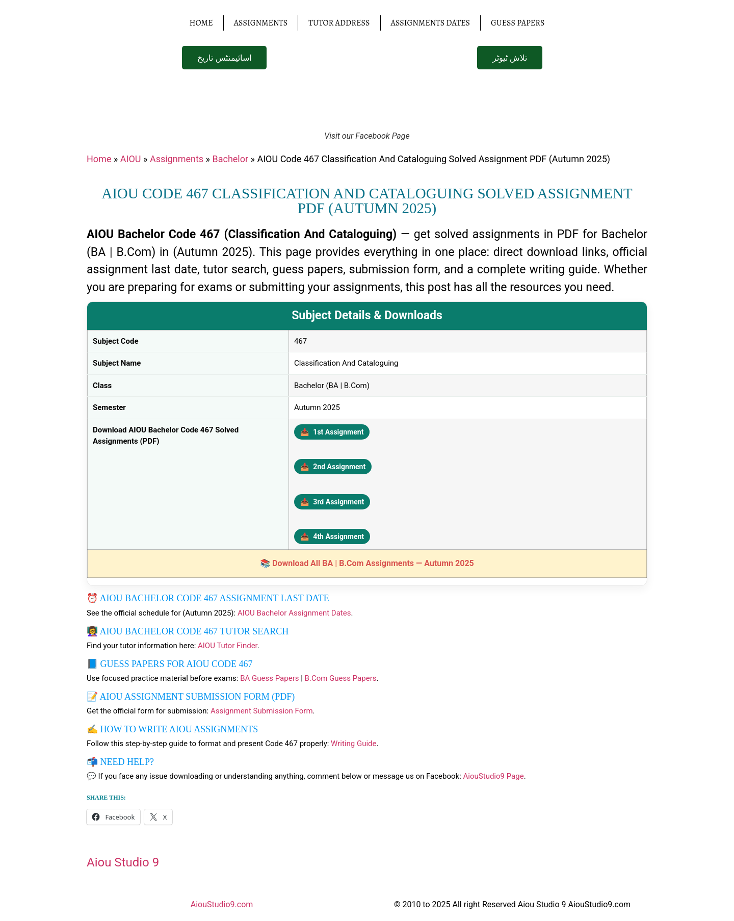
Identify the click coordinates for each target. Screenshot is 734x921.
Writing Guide (353, 743)
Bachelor (230, 159)
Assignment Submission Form (262, 710)
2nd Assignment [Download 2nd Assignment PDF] (332, 467)
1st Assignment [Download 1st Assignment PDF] (332, 432)
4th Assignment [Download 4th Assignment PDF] (332, 536)
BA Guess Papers (269, 678)
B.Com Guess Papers (341, 678)
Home (201, 23)
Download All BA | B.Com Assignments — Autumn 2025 (373, 563)
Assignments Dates (430, 23)
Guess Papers (517, 23)
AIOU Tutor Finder (227, 645)
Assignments (261, 23)
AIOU (130, 159)
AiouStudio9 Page (493, 776)
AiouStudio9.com (222, 904)
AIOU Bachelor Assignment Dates (294, 613)
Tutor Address (339, 23)
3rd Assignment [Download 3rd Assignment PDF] (332, 502)
